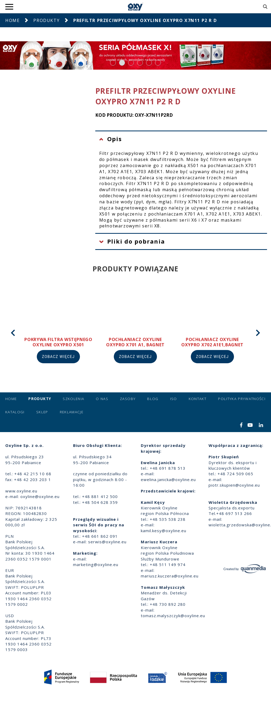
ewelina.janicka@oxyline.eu (168, 479)
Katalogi (15, 412)
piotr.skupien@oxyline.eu (234, 485)
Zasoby (128, 398)
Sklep (42, 412)
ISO (173, 398)
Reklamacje (72, 412)
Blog (152, 398)
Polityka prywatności (241, 398)
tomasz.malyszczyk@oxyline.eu (173, 615)
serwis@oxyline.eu (107, 541)
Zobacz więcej (58, 357)
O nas (102, 398)
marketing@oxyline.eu (95, 564)
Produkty (46, 20)
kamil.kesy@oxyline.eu (163, 530)
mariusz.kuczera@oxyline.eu (169, 576)
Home (12, 20)
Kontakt (197, 398)
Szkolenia (73, 398)
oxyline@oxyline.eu (40, 496)
